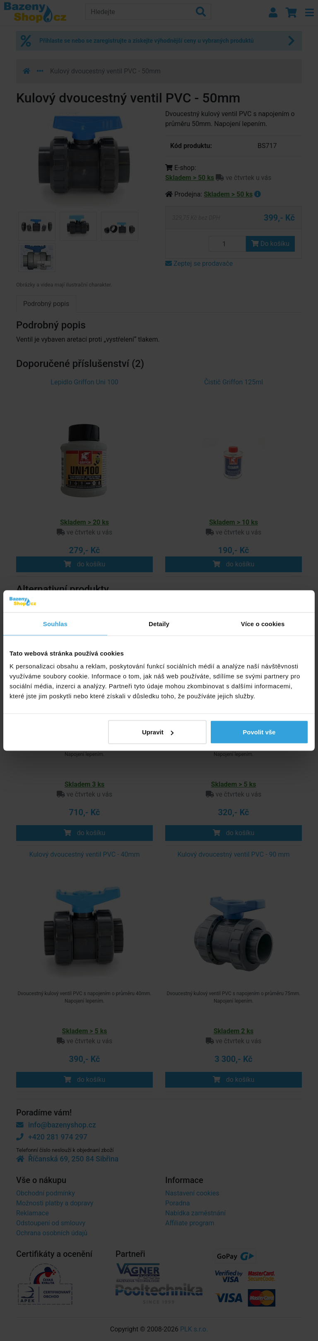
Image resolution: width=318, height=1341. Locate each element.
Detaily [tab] (159, 623)
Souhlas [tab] (55, 623)
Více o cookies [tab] (263, 623)
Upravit (157, 732)
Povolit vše (259, 732)
